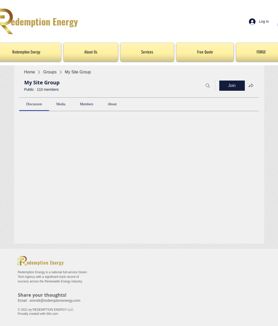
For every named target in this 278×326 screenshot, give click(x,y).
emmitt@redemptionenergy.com (55, 300)
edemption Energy (44, 21)
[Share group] (251, 85)
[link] (34, 104)
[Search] (208, 86)
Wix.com (52, 314)
